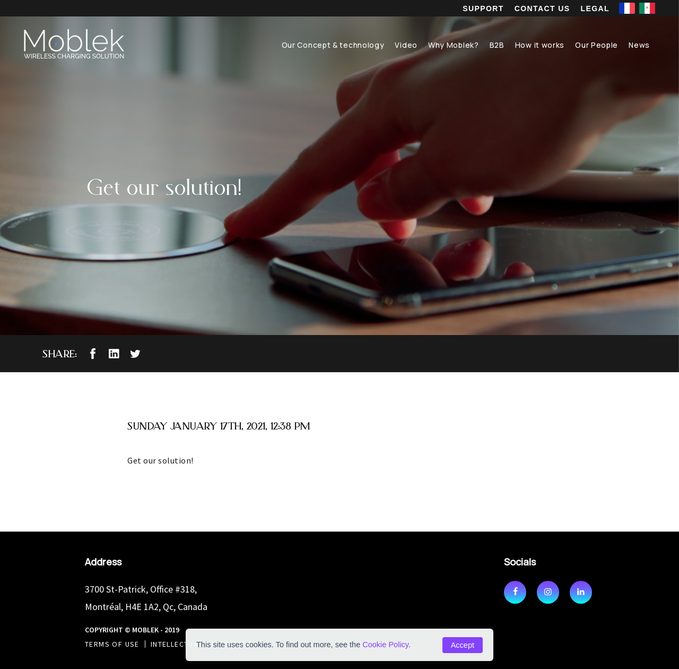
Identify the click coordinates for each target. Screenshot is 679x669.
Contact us (542, 8)
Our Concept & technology (333, 45)
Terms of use (112, 644)
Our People (596, 45)
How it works (539, 45)
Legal (595, 8)
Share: (59, 353)
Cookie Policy (385, 644)
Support (483, 8)
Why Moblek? (453, 45)
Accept (462, 645)
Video (406, 45)
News (639, 45)
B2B (497, 45)
